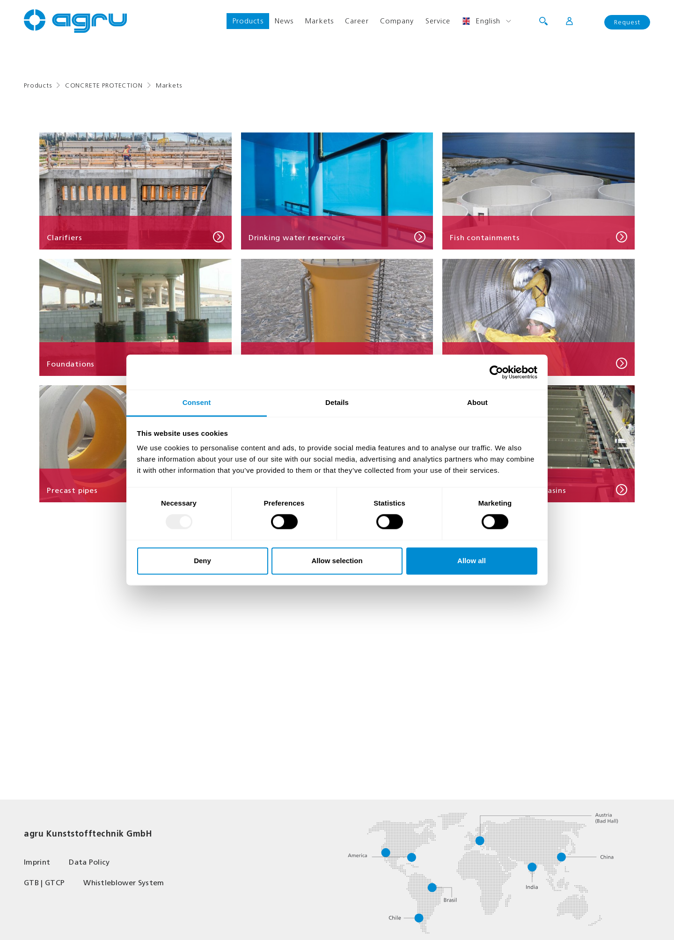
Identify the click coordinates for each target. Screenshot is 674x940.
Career (357, 20)
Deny (202, 561)
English (481, 21)
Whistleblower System (123, 882)
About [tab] (477, 402)
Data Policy (89, 862)
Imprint (37, 862)
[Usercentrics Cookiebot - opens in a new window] (496, 372)
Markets (319, 20)
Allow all (471, 561)
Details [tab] (337, 402)
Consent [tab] (197, 402)
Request (627, 22)
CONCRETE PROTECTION (104, 85)
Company (397, 20)
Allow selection (336, 561)
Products (248, 20)
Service (438, 20)
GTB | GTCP (44, 882)
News (284, 20)
